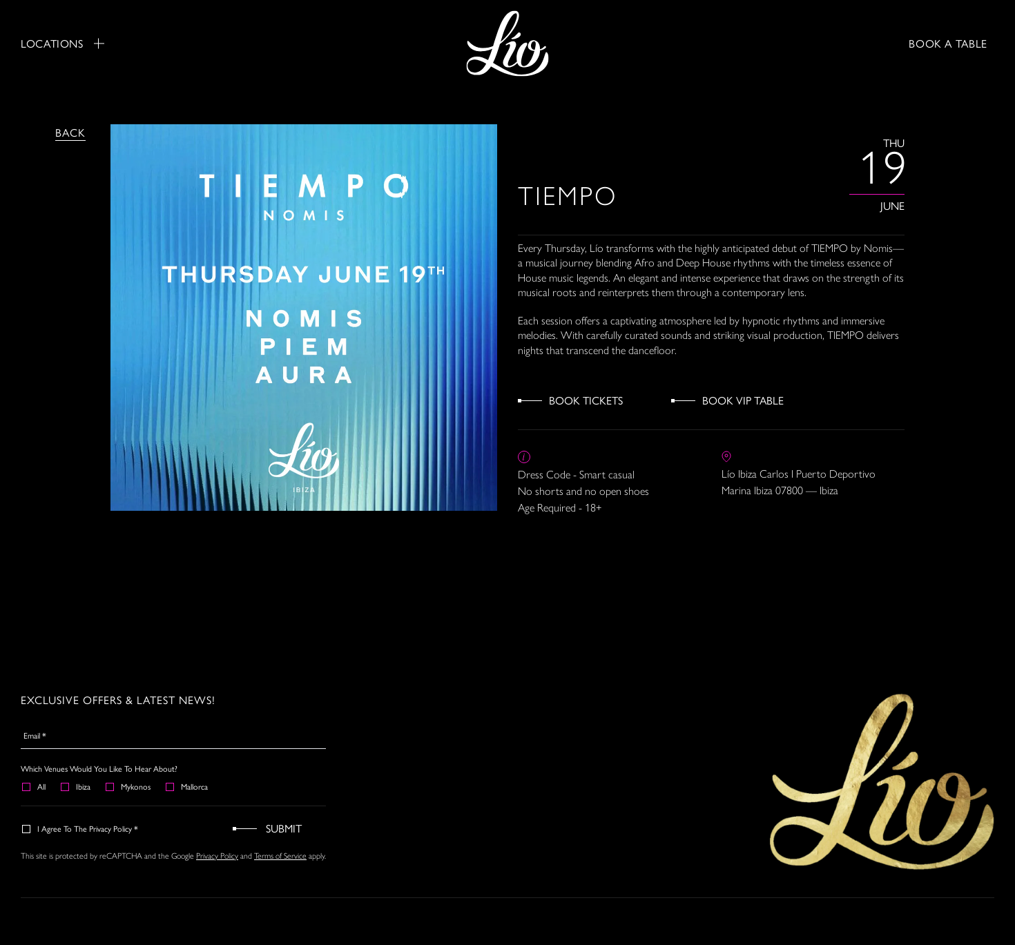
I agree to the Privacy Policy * (80, 828)
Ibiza (76, 786)
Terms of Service (280, 856)
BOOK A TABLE (948, 43)
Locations (62, 43)
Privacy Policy (217, 856)
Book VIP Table (743, 400)
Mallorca (187, 786)
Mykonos (129, 786)
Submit (284, 828)
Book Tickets (586, 400)
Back (70, 132)
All (34, 786)
